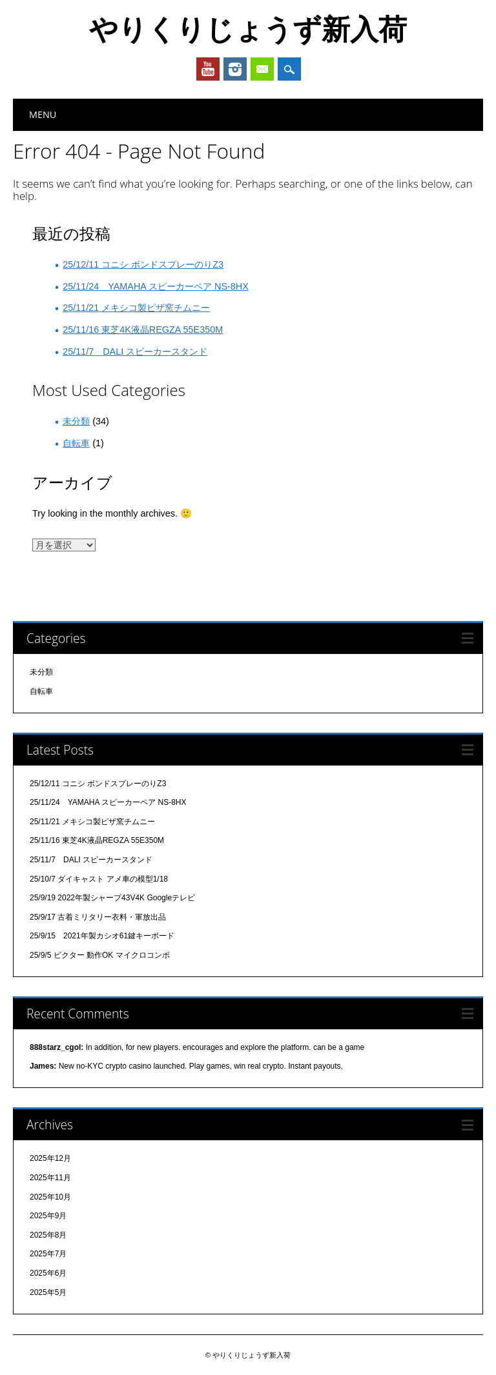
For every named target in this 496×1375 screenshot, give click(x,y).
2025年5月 (48, 1292)
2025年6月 (48, 1273)
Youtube (208, 69)
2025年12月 (50, 1158)
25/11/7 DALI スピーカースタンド (135, 351)
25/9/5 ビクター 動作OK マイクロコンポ (100, 955)
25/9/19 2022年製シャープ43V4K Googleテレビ (112, 897)
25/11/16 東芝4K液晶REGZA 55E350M (143, 329)
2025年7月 (48, 1253)
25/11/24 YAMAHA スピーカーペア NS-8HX (156, 286)
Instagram (235, 69)
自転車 (76, 443)
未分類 (76, 421)
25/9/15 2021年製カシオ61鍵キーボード (102, 935)
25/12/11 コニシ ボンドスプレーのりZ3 (143, 264)
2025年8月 (48, 1235)
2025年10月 (50, 1197)
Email (262, 69)
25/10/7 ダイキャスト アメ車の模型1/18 (99, 879)
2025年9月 (48, 1215)
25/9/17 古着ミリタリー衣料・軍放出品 (98, 917)
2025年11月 (50, 1177)
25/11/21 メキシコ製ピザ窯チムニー (136, 307)
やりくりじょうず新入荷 (248, 28)
